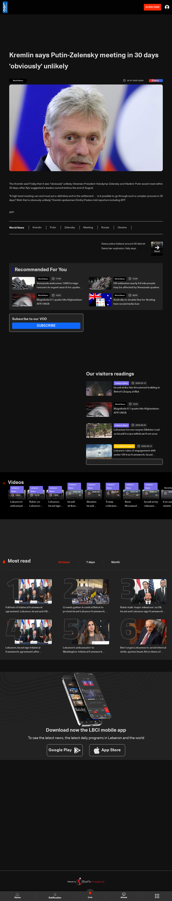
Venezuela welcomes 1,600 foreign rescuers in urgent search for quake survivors (58, 285)
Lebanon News (121, 383)
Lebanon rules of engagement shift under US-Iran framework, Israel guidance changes (135, 453)
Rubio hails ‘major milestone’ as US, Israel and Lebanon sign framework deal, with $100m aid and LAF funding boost (142, 609)
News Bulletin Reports (124, 446)
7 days (90, 562)
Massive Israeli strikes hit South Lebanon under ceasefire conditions (93, 504)
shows (123, 896)
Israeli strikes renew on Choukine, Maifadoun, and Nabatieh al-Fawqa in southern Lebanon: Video (74, 504)
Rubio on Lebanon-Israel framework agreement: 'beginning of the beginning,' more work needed (36, 504)
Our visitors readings (110, 374)
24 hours (63, 562)
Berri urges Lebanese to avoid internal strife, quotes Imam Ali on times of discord (143, 649)
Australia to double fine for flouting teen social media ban (134, 302)
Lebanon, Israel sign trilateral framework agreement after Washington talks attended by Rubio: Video (56, 504)
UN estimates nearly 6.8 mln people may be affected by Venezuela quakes (136, 285)
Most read (19, 560)
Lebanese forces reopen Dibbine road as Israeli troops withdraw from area (137, 431)
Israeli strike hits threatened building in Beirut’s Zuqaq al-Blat (137, 389)
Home (18, 896)
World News (43, 279)
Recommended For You (41, 269)
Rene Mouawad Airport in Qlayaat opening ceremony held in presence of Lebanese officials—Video (132, 504)
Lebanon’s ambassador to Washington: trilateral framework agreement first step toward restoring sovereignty (17, 504)
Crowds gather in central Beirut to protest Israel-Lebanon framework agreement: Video (84, 609)
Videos (16, 482)
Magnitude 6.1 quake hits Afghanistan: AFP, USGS (59, 302)
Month (114, 562)
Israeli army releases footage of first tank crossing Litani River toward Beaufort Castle (151, 504)
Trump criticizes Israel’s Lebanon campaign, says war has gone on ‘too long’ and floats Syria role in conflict (113, 504)
